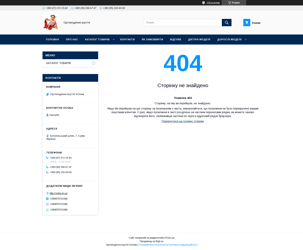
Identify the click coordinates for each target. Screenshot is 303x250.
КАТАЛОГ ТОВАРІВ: (58, 63)
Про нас (72, 39)
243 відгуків (213, 2)
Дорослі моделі (229, 39)
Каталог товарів (97, 39)
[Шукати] (227, 22)
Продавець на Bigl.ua (151, 241)
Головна (52, 39)
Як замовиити (152, 39)
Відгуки (175, 39)
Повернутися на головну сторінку (183, 121)
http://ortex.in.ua (58, 193)
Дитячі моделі (199, 39)
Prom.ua (169, 238)
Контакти (127, 39)
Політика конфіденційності (182, 244)
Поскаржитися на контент (152, 244)
